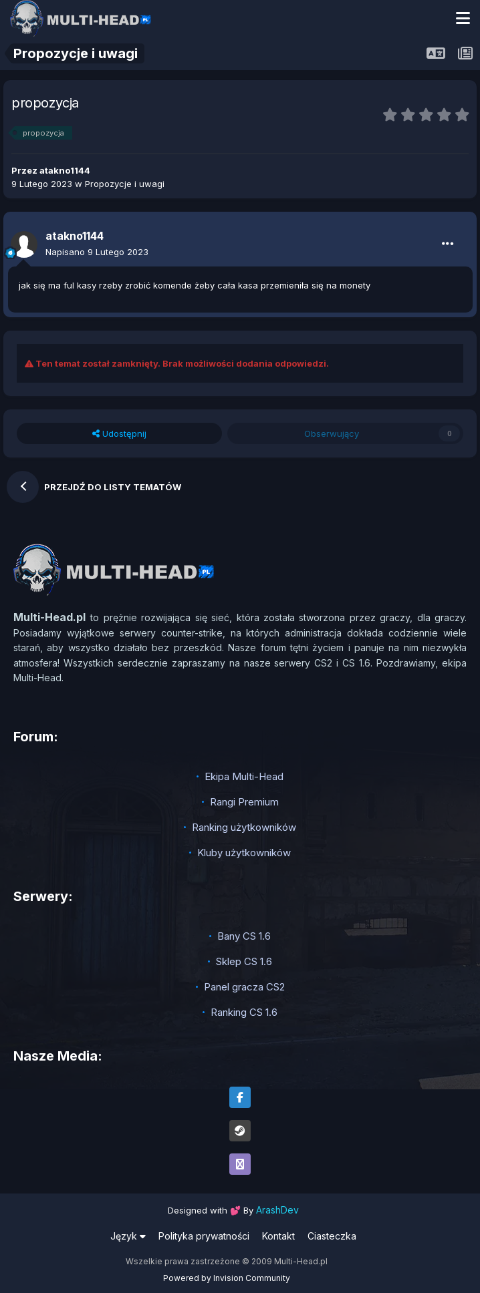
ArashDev (277, 1210)
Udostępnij (119, 433)
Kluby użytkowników (244, 852)
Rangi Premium (244, 801)
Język (128, 1236)
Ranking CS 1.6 (244, 1012)
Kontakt (278, 1236)
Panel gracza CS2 (244, 986)
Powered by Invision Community (226, 1278)
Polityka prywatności (203, 1236)
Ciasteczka (332, 1236)
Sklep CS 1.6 (244, 961)
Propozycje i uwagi (124, 183)
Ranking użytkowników (244, 827)
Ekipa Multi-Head (244, 776)
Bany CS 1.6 (244, 936)
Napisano (96, 251)
